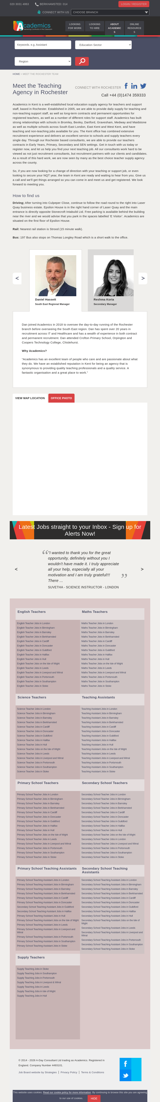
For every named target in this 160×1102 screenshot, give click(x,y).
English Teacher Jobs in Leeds (33, 668)
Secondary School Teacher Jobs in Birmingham (105, 798)
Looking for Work (75, 26)
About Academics (114, 28)
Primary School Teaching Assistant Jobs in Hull (41, 915)
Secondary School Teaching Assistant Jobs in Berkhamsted (112, 893)
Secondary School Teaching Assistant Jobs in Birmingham (111, 884)
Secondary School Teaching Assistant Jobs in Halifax (44, 911)
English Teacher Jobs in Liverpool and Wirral (40, 672)
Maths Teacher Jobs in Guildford (98, 650)
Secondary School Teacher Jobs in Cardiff (103, 812)
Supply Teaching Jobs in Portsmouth (36, 977)
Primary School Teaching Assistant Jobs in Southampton (46, 941)
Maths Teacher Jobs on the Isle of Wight (102, 663)
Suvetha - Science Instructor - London (83, 587)
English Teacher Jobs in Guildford (34, 650)
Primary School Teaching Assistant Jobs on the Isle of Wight (48, 920)
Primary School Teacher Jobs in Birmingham (40, 798)
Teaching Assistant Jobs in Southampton (102, 767)
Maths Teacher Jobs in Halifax (96, 654)
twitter (143, 86)
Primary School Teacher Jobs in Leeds (37, 839)
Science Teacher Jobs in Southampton (37, 767)
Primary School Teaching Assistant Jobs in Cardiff (42, 897)
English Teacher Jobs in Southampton (36, 681)
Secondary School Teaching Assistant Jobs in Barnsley (109, 888)
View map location (30, 398)
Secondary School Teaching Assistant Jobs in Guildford (45, 906)
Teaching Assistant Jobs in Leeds (98, 753)
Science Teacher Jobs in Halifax (33, 740)
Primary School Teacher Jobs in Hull (35, 830)
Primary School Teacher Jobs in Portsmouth (39, 848)
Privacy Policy (69, 1072)
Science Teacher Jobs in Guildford (34, 735)
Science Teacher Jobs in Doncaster (35, 731)
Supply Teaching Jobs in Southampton (37, 973)
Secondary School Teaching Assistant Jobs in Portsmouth (111, 939)
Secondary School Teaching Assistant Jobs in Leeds (108, 927)
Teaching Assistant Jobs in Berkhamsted (102, 722)
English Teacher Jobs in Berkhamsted (36, 636)
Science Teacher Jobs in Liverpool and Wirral (40, 758)
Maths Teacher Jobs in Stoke (96, 685)
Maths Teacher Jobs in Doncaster (98, 645)
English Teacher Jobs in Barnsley (34, 632)
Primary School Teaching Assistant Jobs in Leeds (42, 924)
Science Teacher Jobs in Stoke (33, 771)
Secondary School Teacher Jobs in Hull (101, 830)
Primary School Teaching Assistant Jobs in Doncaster (44, 902)
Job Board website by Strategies (38, 1072)
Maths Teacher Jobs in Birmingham (99, 627)
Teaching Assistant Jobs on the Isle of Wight (104, 749)
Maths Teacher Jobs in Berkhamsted (100, 636)
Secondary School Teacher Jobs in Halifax (103, 825)
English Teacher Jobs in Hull (31, 659)
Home (16, 74)
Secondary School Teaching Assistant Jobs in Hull (107, 915)
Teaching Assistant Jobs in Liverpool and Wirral (105, 758)
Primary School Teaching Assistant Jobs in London (43, 880)
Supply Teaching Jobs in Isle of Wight (36, 991)
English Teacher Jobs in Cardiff (33, 641)
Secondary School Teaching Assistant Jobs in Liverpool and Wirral (112, 934)
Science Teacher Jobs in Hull (32, 744)
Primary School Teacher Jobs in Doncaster (39, 816)
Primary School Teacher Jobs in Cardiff (37, 812)
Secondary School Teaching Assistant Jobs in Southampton (112, 944)
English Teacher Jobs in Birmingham (36, 627)
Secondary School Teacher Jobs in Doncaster (105, 816)
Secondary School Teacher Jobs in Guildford (104, 821)
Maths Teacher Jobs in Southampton (100, 681)
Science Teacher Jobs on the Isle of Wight (38, 749)
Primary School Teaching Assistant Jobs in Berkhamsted (46, 893)
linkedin (134, 86)
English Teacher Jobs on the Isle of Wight (38, 663)
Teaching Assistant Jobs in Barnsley (99, 717)
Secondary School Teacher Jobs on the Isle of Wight (108, 834)
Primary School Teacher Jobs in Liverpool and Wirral (44, 843)
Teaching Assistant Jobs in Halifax (98, 740)
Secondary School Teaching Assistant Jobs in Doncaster (110, 902)
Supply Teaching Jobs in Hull (32, 995)
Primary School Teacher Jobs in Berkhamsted (40, 807)
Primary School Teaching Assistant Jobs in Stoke (42, 945)
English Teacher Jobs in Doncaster (35, 645)
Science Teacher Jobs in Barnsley (34, 717)
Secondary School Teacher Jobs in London (103, 794)
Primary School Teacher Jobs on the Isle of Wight (42, 834)
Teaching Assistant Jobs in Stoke (98, 771)
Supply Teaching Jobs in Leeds (33, 986)
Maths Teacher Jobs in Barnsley (97, 632)
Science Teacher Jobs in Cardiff (33, 726)
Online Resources (134, 28)
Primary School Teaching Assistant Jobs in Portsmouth (45, 936)
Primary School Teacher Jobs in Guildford (38, 821)
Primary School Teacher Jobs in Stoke (36, 857)
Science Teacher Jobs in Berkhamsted (37, 722)
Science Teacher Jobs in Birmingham (36, 713)
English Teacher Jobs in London (33, 623)
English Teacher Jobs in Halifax (33, 654)
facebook (126, 86)
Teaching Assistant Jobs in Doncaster (100, 731)
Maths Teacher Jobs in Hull (95, 659)
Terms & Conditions (92, 1072)
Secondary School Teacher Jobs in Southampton (106, 852)
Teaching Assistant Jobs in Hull (97, 744)
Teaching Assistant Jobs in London (99, 708)
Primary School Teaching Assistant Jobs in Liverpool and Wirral (46, 931)
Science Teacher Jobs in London (34, 708)
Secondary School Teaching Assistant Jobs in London (109, 880)
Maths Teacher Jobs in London (97, 623)
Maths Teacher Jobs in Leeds (96, 668)
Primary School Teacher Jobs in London (37, 794)
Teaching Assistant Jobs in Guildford (100, 735)
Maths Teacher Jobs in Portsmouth (99, 676)
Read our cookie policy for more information (67, 1092)
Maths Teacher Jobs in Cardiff (96, 641)
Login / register (134, 4)
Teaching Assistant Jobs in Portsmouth (101, 762)
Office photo (61, 398)
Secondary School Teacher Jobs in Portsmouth (105, 848)
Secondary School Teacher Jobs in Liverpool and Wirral (110, 843)
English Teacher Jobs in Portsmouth (35, 676)
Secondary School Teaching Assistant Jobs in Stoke (108, 948)
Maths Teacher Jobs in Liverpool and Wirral (103, 672)
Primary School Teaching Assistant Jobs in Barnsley (43, 888)
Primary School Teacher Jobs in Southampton (40, 852)
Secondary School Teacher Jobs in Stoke (102, 857)
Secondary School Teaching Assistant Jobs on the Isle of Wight (110, 922)
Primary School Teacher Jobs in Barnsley (38, 803)
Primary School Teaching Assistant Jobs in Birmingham (45, 884)
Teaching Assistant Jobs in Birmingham (101, 713)
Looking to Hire (94, 26)
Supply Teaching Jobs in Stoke (33, 968)
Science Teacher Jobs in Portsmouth (36, 762)
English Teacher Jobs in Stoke (32, 685)
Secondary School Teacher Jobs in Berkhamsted (106, 807)
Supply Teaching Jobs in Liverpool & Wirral (39, 982)
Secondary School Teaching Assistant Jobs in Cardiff (108, 897)
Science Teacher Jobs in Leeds (33, 753)
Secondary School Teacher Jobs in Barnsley (104, 803)
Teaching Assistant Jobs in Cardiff (98, 726)
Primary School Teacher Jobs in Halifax (37, 825)
